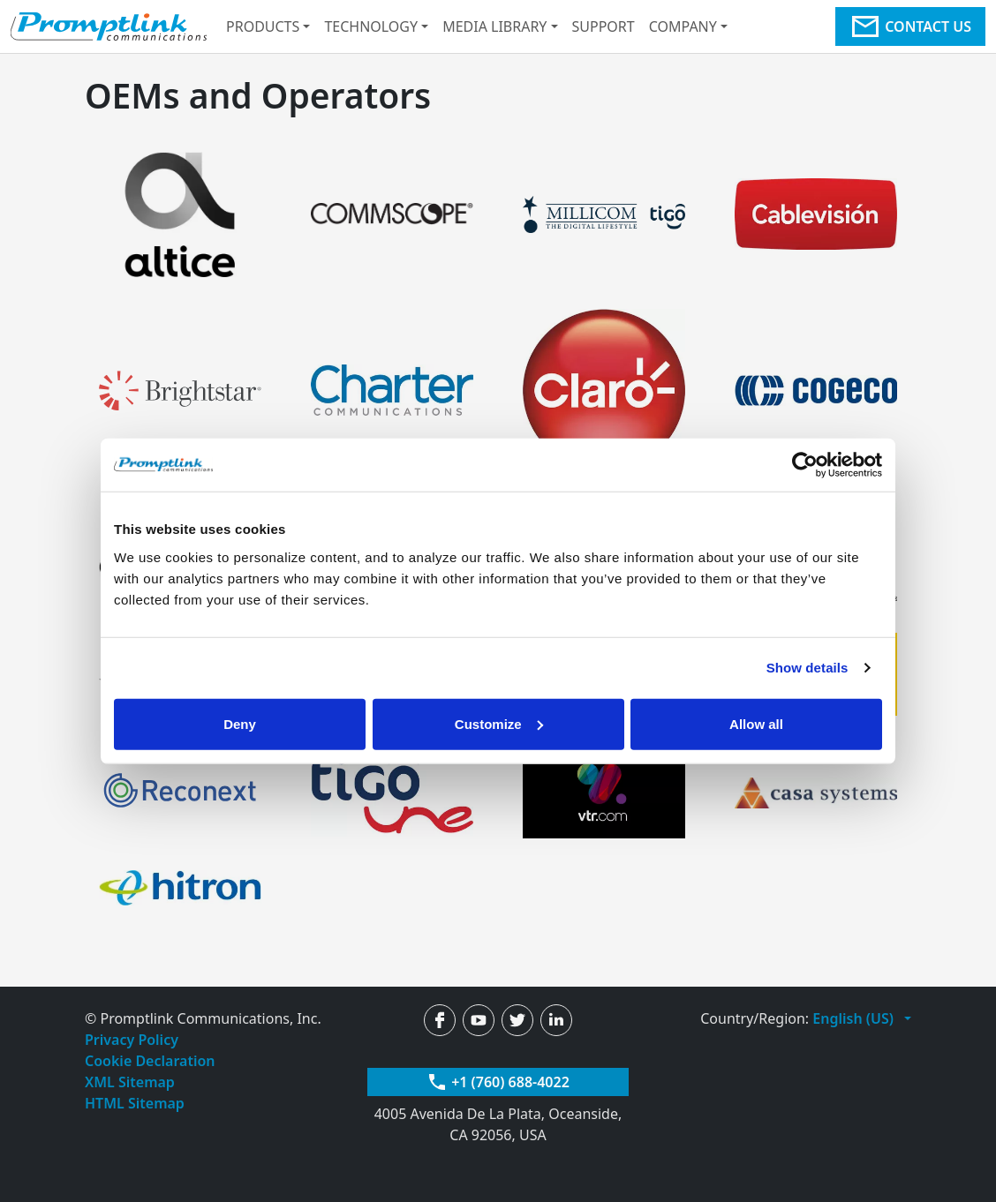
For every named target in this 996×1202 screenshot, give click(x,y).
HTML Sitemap (135, 1103)
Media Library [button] (494, 26)
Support (603, 26)
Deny (239, 723)
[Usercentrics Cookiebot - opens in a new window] (805, 465)
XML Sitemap (130, 1082)
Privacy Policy (131, 1039)
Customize (499, 723)
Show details (807, 667)
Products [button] (262, 26)
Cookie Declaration (150, 1061)
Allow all (756, 723)
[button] (861, 1018)
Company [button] (683, 26)
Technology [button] (371, 26)
